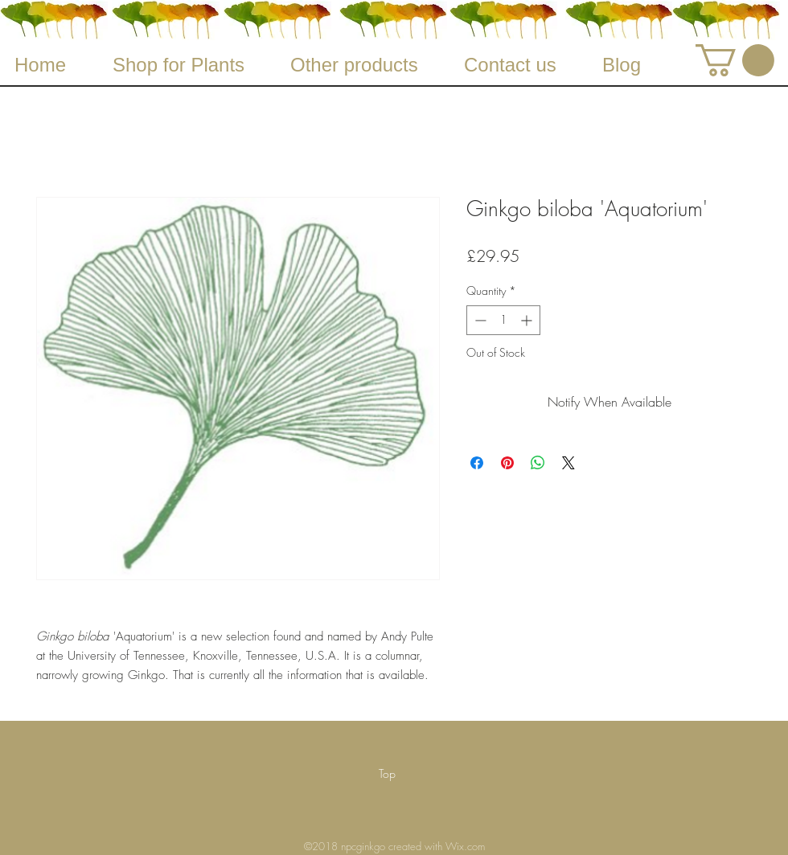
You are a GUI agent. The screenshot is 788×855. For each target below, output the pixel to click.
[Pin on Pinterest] (507, 462)
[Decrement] (479, 320)
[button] (735, 60)
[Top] (387, 774)
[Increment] (528, 320)
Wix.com (465, 846)
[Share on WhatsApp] (538, 462)
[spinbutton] (503, 320)
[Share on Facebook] (476, 462)
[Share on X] (568, 462)
